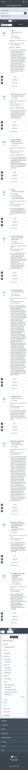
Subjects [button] (5, 681)
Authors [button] (5, 702)
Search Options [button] (6, 16)
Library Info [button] (14, 725)
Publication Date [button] (6, 708)
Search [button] (14, 729)
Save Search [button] (14, 637)
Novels (6, 687)
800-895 (7, 672)
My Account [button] (14, 733)
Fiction (6, 678)
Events (3, 746)
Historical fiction (8, 685)
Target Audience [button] (6, 656)
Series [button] (4, 705)
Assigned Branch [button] (7, 711)
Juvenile (7, 661)
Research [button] (14, 742)
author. (18, 96)
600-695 (7, 668)
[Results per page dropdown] (10, 21)
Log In (25, 1)
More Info (9, 80)
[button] (21, 24)
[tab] (21, 24)
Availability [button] (5, 644)
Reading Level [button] (6, 664)
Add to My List (14, 86)
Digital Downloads (6, 737)
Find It (8, 77)
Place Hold (9, 83)
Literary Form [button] (6, 675)
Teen (6, 659)
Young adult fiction (9, 689)
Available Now (8, 647)
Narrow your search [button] (8, 640)
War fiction (7, 694)
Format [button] (4, 650)
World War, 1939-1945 (10, 692)
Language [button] (5, 699)
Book (6, 653)
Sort (2, 23)
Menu (3, 1)
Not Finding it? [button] (6, 715)
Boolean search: (5, 10)
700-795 (7, 670)
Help (2, 750)
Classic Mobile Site (14, 766)
